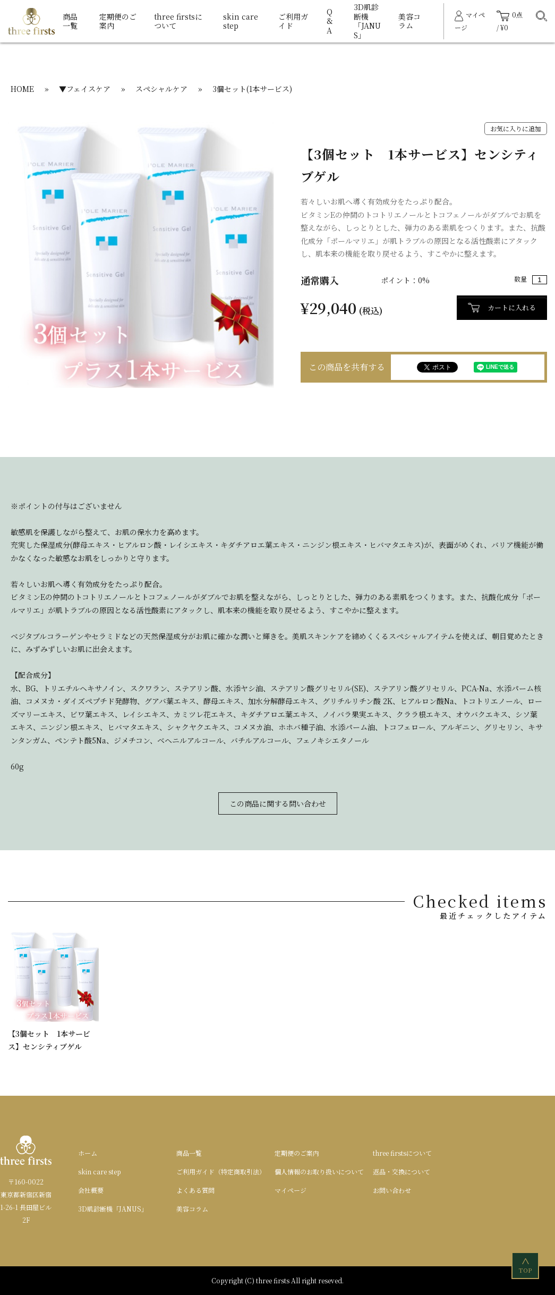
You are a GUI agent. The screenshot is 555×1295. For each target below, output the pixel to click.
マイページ (290, 1190)
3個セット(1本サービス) (252, 88)
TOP (526, 1265)
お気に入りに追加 (515, 128)
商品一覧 (70, 21)
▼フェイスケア (84, 88)
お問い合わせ (392, 1190)
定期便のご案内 (117, 21)
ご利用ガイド (293, 21)
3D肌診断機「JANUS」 (367, 21)
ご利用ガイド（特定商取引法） (221, 1171)
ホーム (87, 1152)
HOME (22, 88)
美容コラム (409, 21)
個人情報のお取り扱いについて (319, 1171)
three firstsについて (178, 21)
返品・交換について (401, 1171)
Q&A (330, 21)
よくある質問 (195, 1190)
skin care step (240, 21)
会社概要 (91, 1190)
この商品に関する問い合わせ (277, 803)
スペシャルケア (161, 88)
